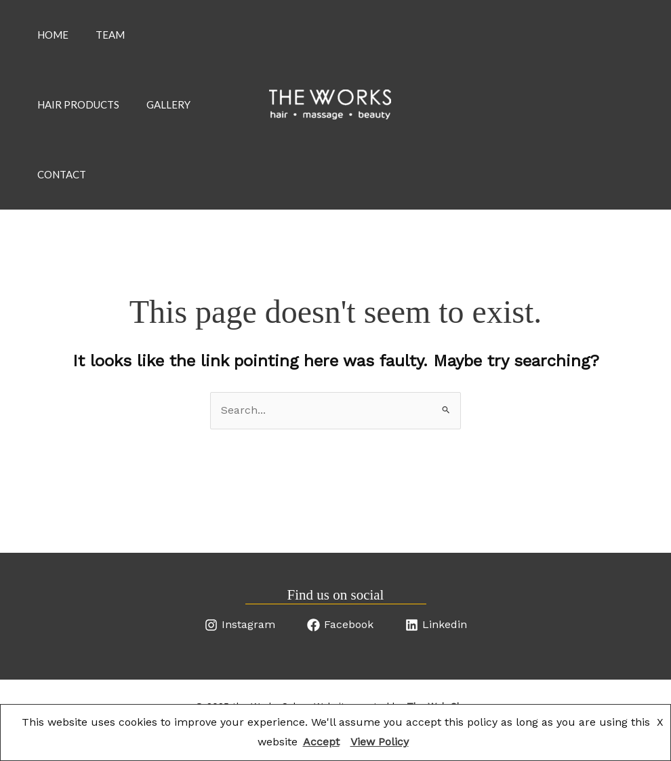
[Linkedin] (436, 652)
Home (52, 39)
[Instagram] (240, 652)
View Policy (379, 741)
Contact (61, 197)
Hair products (78, 118)
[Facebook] (340, 652)
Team (110, 39)
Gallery (168, 118)
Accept (321, 741)
